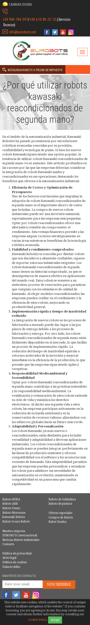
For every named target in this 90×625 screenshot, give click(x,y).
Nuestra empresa (13, 531)
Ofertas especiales (60, 513)
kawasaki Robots (13, 517)
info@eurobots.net (22, 32)
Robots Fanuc (11, 508)
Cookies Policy (37, 619)
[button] (17, 4)
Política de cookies (14, 562)
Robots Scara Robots (16, 521)
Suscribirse (59, 584)
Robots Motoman (14, 512)
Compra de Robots (61, 517)
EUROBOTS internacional (19, 535)
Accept (55, 620)
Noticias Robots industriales (20, 540)
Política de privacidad (17, 553)
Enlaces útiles (11, 567)
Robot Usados (57, 521)
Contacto (8, 544)
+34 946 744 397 (15, 19)
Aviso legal (9, 557)
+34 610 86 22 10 (42, 19)
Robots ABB (10, 503)
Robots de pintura (60, 503)
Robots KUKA (11, 499)
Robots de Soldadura (62, 499)
